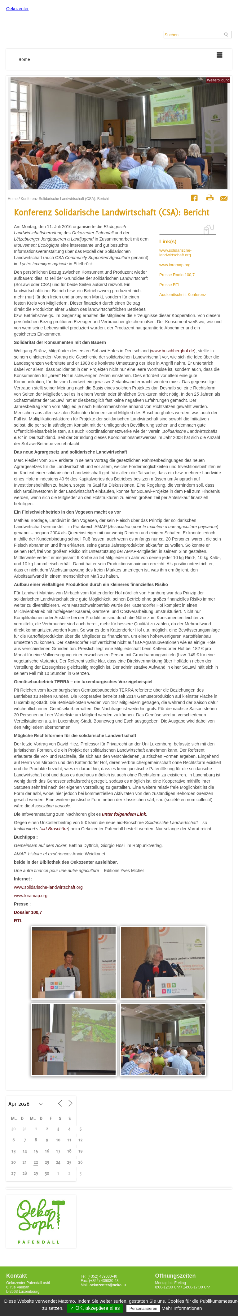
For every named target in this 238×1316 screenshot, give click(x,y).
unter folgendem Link (124, 814)
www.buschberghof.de (172, 350)
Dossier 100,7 (28, 912)
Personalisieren (143, 1308)
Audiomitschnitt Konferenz (182, 294)
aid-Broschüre (54, 828)
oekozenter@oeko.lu (108, 1285)
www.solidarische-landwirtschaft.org (175, 252)
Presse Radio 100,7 (177, 274)
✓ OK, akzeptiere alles (95, 1308)
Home (24, 59)
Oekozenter (17, 8)
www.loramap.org (174, 265)
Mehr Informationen (182, 1308)
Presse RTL (169, 284)
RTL (18, 920)
